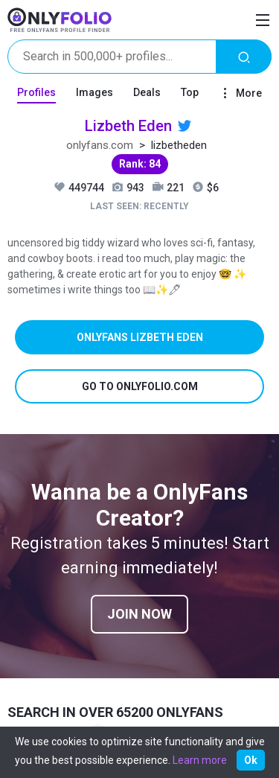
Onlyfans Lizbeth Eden (140, 337)
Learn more (200, 760)
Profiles (36, 92)
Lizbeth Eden (128, 125)
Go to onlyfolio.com (140, 386)
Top (190, 92)
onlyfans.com (99, 145)
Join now (139, 614)
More (240, 93)
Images (94, 92)
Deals (147, 92)
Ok (250, 760)
